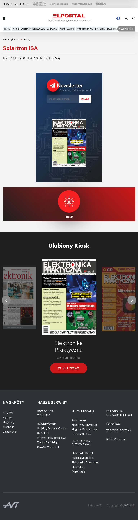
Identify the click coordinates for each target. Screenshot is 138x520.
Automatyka (85, 28)
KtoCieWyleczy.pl (116, 439)
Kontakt (7, 417)
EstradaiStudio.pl (82, 434)
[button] (6, 300)
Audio (70, 28)
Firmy (27, 39)
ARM (62, 28)
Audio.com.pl (79, 420)
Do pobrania (10, 431)
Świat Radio (79, 471)
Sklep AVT (95, 505)
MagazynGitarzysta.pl (84, 424)
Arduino (52, 28)
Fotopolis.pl (113, 423)
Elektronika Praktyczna (85, 462)
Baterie (100, 28)
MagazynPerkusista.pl (85, 429)
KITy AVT (8, 412)
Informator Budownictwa (51, 437)
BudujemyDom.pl (46, 423)
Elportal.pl (78, 467)
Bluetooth (114, 28)
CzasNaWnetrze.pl (48, 447)
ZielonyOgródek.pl (47, 442)
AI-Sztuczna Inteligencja (29, 28)
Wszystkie (126, 28)
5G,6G (7, 28)
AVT (126, 505)
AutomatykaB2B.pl (83, 457)
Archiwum (8, 426)
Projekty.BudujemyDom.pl (52, 428)
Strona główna (11, 39)
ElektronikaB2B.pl (82, 453)
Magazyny (9, 422)
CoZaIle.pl (43, 433)
